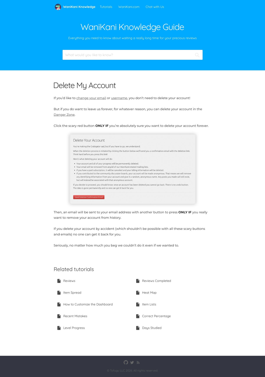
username (119, 98)
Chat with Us (155, 7)
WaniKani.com (129, 7)
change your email (91, 98)
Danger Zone (64, 115)
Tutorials (106, 7)
